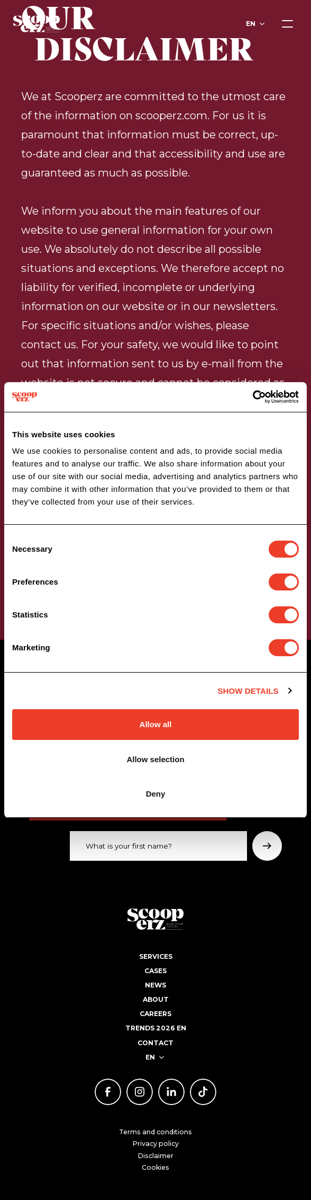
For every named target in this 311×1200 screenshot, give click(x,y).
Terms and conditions (155, 1132)
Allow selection (155, 759)
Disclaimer (155, 1156)
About (156, 999)
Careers (155, 1014)
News (155, 985)
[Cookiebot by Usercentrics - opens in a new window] (252, 397)
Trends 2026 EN (155, 1028)
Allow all (156, 724)
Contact (155, 1043)
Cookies (155, 1167)
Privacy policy (156, 1144)
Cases (155, 971)
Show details (247, 690)
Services (155, 956)
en (250, 24)
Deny (156, 793)
